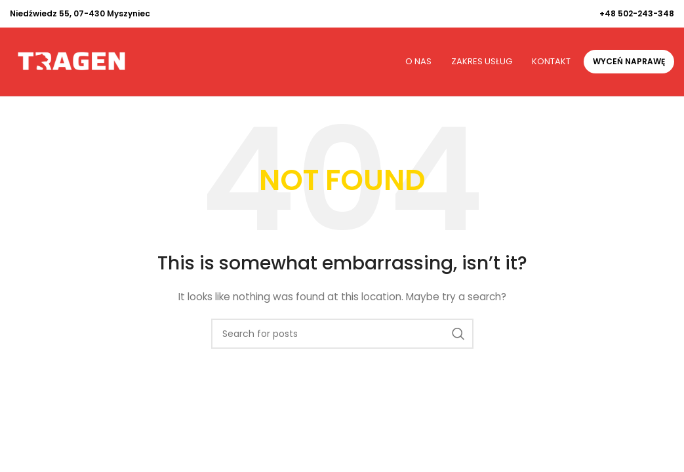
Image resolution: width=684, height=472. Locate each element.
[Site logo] (71, 61)
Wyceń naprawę (629, 61)
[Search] (342, 334)
